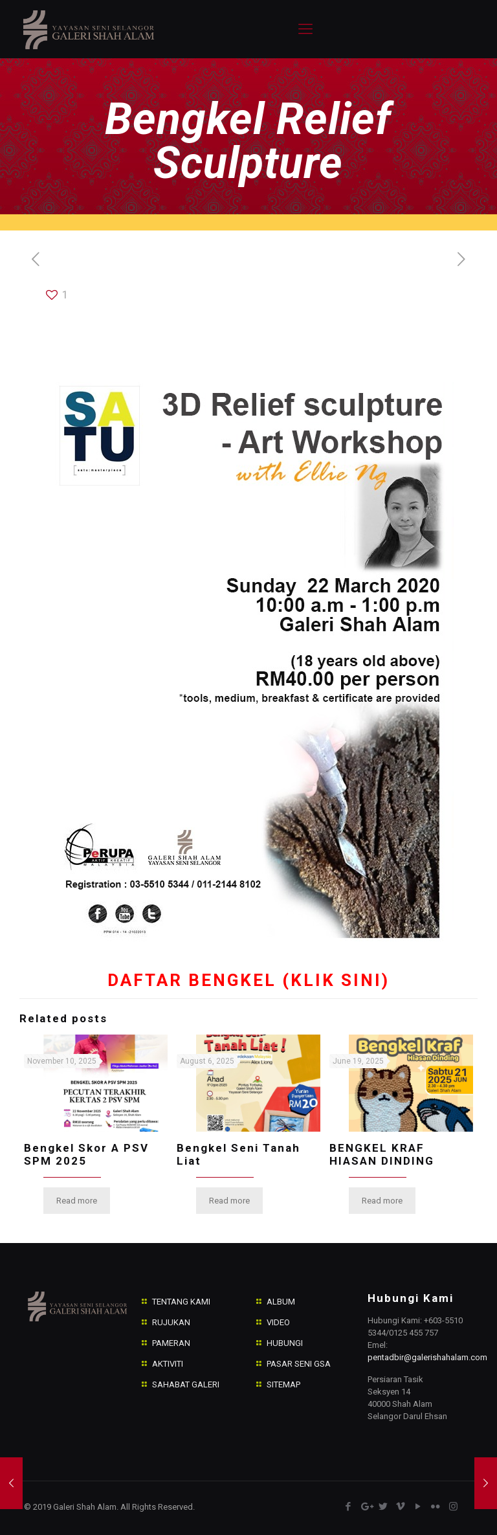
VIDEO (278, 1322)
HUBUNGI (285, 1343)
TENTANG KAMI (181, 1301)
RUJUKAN (171, 1322)
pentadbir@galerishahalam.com (427, 1357)
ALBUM (281, 1301)
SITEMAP (283, 1384)
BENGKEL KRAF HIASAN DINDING (381, 1154)
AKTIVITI (167, 1364)
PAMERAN (171, 1343)
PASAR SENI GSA (299, 1364)
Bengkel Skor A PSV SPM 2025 (86, 1154)
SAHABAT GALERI (185, 1384)
